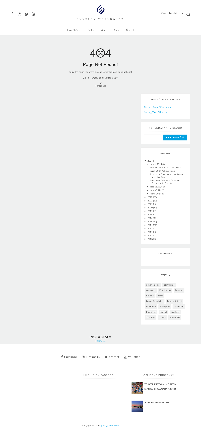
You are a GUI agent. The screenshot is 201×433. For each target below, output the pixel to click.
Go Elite (150, 295)
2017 (150, 218)
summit (163, 312)
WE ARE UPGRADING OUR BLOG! (165, 167)
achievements (153, 285)
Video (104, 30)
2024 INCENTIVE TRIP (156, 402)
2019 (150, 211)
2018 (150, 214)
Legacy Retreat (174, 301)
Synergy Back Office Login (157, 107)
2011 (149, 239)
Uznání (162, 317)
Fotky (91, 30)
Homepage (100, 85)
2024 (150, 161)
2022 (150, 200)
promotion (179, 306)
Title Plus (150, 317)
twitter (112, 357)
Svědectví (175, 312)
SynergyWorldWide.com (156, 112)
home (160, 295)
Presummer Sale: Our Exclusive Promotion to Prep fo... (164, 182)
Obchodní (151, 306)
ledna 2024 (156, 193)
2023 (150, 197)
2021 (150, 204)
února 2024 (156, 190)
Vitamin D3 (175, 317)
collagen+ (150, 290)
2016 (150, 221)
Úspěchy (131, 30)
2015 (150, 225)
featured (179, 290)
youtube (132, 357)
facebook (69, 357)
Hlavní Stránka (73, 30)
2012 (150, 235)
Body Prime (169, 285)
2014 (150, 228)
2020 (150, 207)
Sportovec (151, 312)
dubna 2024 (156, 164)
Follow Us (100, 341)
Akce (116, 30)
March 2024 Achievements (162, 171)
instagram (91, 357)
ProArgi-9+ (165, 306)
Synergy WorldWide (109, 425)
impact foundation (154, 301)
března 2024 (156, 186)
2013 (150, 232)
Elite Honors (165, 290)
